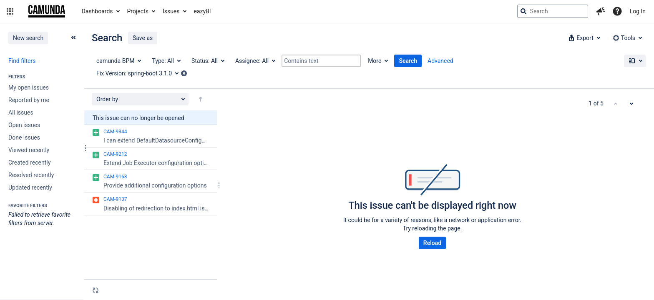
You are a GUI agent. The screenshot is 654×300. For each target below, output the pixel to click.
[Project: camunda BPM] (118, 61)
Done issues (24, 137)
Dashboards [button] (97, 11)
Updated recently (30, 187)
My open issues (28, 87)
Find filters (21, 61)
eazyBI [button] (202, 11)
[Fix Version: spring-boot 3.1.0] (140, 73)
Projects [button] (137, 11)
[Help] (617, 11)
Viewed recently (28, 150)
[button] (10, 11)
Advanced (440, 61)
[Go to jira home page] (46, 11)
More (374, 61)
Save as (143, 38)
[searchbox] (552, 11)
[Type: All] (165, 61)
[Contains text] (321, 61)
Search (408, 61)
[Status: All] (207, 61)
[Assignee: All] (255, 61)
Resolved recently (31, 175)
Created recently (29, 162)
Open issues (24, 125)
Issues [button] (171, 11)
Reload (432, 243)
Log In (638, 11)
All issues (20, 112)
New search (28, 38)
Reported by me (28, 100)
